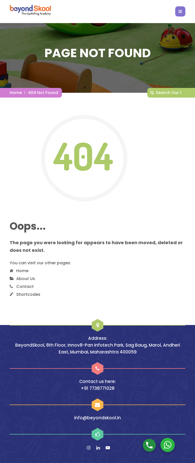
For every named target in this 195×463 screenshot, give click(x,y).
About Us (25, 279)
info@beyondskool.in (97, 418)
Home (16, 93)
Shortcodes (28, 294)
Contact (25, 286)
